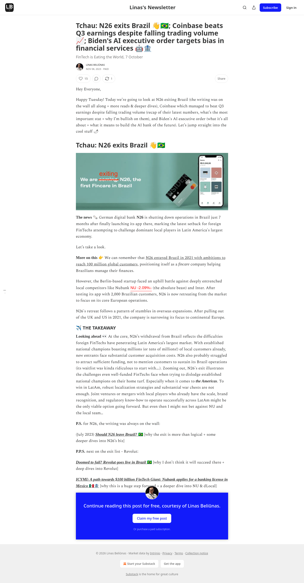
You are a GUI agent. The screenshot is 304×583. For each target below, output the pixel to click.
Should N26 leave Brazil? (116, 434)
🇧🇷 (140, 434)
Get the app (172, 564)
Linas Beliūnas (95, 64)
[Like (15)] (83, 78)
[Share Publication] (254, 7)
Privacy (167, 553)
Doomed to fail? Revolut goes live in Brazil (111, 462)
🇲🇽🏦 (93, 486)
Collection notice (196, 553)
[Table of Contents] (5, 291)
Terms (179, 553)
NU (141, 288)
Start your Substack (139, 563)
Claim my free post (152, 518)
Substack (132, 574)
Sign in (291, 7)
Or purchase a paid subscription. (152, 529)
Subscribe (270, 7)
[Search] (244, 7)
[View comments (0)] (96, 78)
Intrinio (155, 553)
